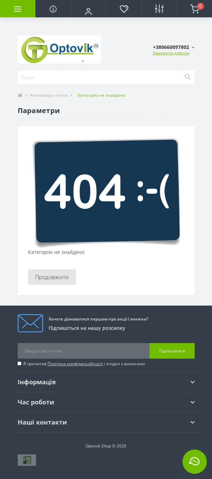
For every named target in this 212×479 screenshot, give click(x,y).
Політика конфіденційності (75, 364)
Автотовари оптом (49, 95)
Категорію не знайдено (102, 95)
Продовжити (52, 277)
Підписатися (172, 351)
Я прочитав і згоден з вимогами (84, 364)
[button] (88, 11)
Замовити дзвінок (171, 53)
